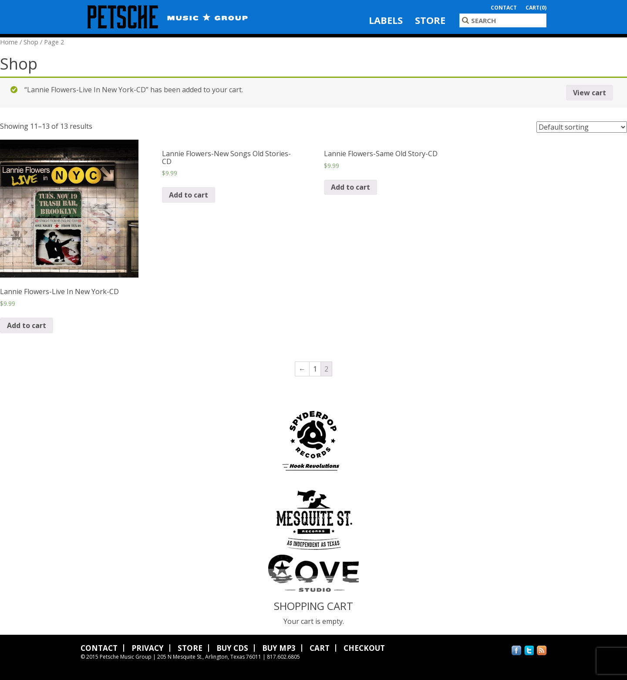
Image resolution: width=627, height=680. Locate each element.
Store (430, 20)
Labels (386, 20)
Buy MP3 (279, 648)
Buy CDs (232, 648)
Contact (504, 7)
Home (9, 41)
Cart (320, 648)
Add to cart (26, 325)
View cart (589, 92)
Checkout (364, 648)
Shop (31, 41)
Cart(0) (536, 7)
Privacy (147, 648)
